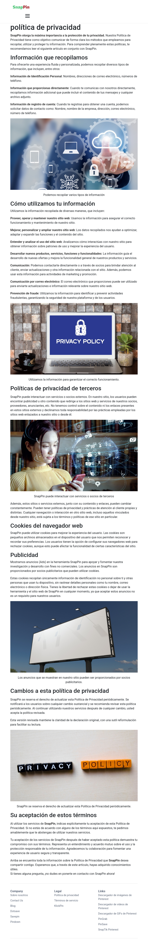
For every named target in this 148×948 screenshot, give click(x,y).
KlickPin (58, 905)
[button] (27, 16)
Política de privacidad (66, 895)
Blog (13, 905)
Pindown (15, 921)
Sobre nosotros (19, 895)
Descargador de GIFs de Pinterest (117, 913)
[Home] (21, 6)
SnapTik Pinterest (108, 929)
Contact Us (16, 900)
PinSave (102, 924)
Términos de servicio (66, 900)
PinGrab (102, 918)
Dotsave (15, 911)
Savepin (14, 916)
